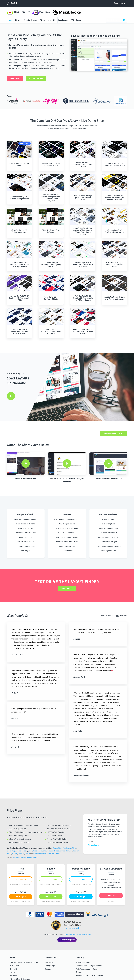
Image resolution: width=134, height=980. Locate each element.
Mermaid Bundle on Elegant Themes (89, 975)
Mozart (14, 854)
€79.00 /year (51, 896)
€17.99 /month (81, 879)
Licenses (13, 976)
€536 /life (111, 895)
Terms (12, 972)
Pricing (42, 20)
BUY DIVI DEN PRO (35, 78)
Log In (122, 3)
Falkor (40, 851)
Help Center (49, 962)
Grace (9, 851)
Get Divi (12, 3)
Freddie (24, 851)
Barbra (68, 848)
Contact (48, 969)
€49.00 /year (21, 896)
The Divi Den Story (83, 962)
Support (79, 20)
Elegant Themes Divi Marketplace (78, 935)
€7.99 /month (20, 879)
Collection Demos (30, 20)
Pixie (63, 851)
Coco (35, 851)
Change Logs (50, 966)
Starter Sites (57, 848)
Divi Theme (14, 966)
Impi (44, 851)
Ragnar (14, 851)
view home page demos (113, 434)
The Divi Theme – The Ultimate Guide (24, 962)
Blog (54, 20)
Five (64, 848)
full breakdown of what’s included (25, 858)
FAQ (72, 20)
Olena (74, 848)
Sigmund (69, 851)
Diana (30, 851)
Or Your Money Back (72, 928)
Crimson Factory (94, 845)
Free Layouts (63, 20)
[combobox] (116, 20)
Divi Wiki (13, 969)
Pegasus (57, 851)
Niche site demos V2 (54, 854)
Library (18, 20)
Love (49, 20)
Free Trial (15, 78)
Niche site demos (39, 854)
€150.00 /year (80, 896)
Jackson (21, 854)
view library (67, 589)
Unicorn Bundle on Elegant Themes (89, 966)
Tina (19, 851)
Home (10, 20)
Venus (9, 854)
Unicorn (76, 851)
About (116, 3)
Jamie (27, 854)
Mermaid (50, 851)
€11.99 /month (50, 879)
